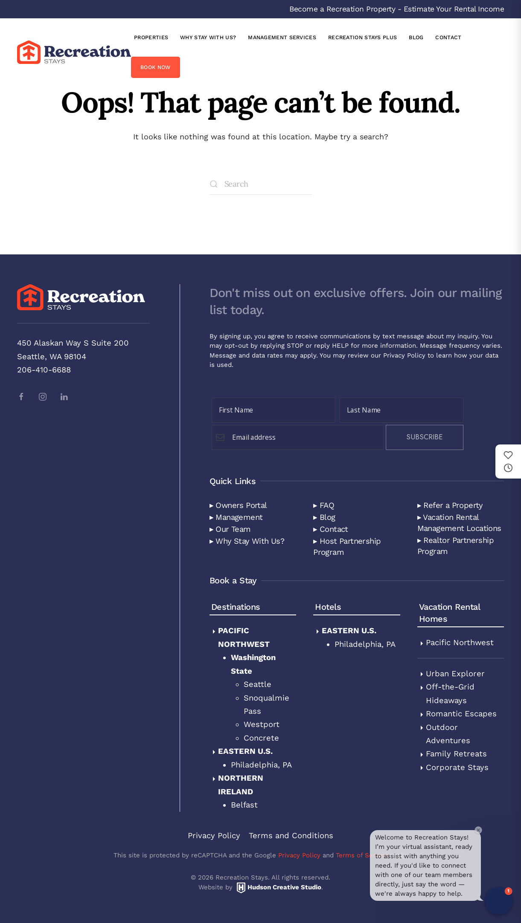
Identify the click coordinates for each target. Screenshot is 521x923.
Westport (261, 724)
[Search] (261, 184)
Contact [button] (448, 37)
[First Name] (273, 410)
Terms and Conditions (291, 835)
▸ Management (236, 517)
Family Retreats (456, 753)
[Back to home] (74, 52)
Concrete (261, 737)
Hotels (328, 607)
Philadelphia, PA (261, 764)
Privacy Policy (404, 355)
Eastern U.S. (245, 751)
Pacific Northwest (460, 642)
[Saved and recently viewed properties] (508, 461)
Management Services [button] (282, 37)
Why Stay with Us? (208, 37)
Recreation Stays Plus (362, 37)
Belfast (244, 804)
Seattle (257, 684)
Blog (416, 37)
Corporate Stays (457, 767)
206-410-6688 (44, 369)
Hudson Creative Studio (284, 887)
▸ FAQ (323, 505)
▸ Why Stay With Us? (247, 540)
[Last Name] (401, 410)
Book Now (155, 67)
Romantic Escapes (461, 713)
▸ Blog (324, 517)
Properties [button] (151, 37)
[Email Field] (298, 437)
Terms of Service (362, 855)
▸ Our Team (230, 529)
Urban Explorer (455, 673)
